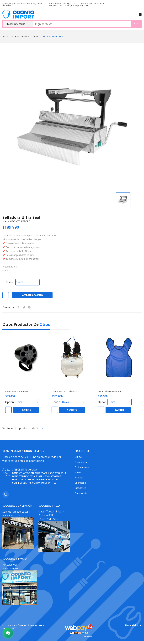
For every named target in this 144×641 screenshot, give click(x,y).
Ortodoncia (80, 487)
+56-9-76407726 (49, 479)
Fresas (78, 472)
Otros (36, 36)
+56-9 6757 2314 (57, 473)
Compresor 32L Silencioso (65, 391)
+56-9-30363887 (52, 476)
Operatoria (80, 482)
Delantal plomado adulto (111, 391)
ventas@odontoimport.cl (39, 482)
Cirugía (78, 456)
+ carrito (26, 409)
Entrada (6, 36)
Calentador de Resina (16, 391)
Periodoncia (81, 493)
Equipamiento (22, 36)
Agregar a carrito (32, 295)
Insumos (79, 477)
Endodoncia (81, 462)
